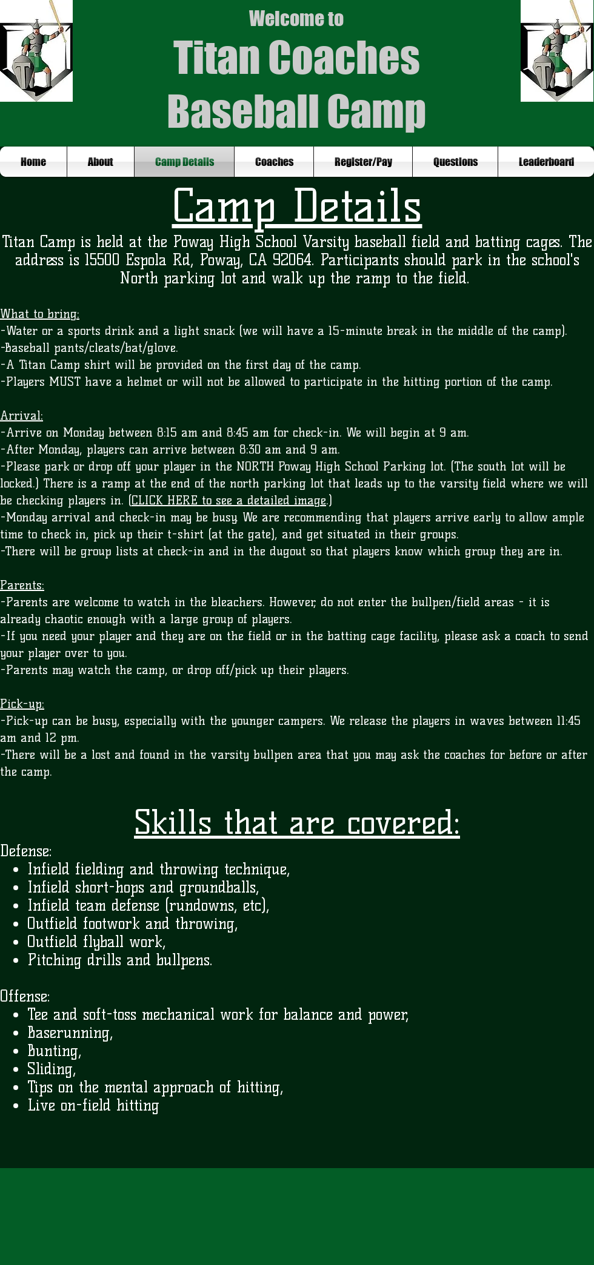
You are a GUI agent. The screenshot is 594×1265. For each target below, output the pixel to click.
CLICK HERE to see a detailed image (229, 500)
